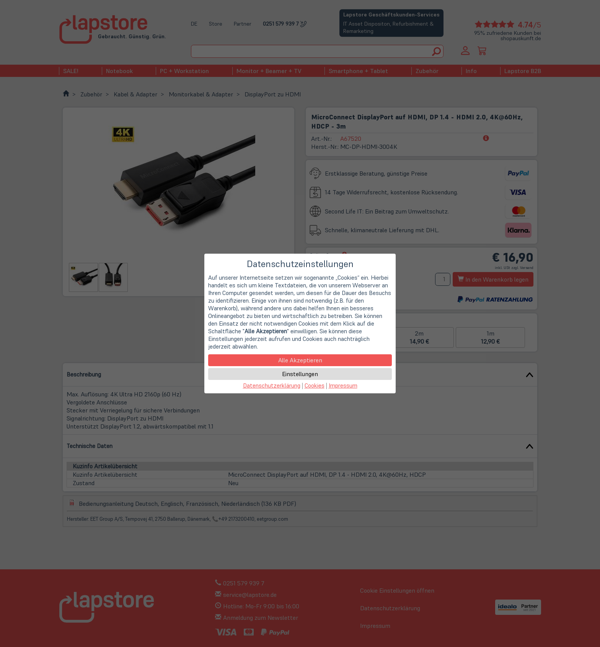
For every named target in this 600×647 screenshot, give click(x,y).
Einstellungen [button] (300, 374)
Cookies (314, 385)
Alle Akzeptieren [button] (300, 360)
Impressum (343, 385)
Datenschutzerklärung (271, 385)
